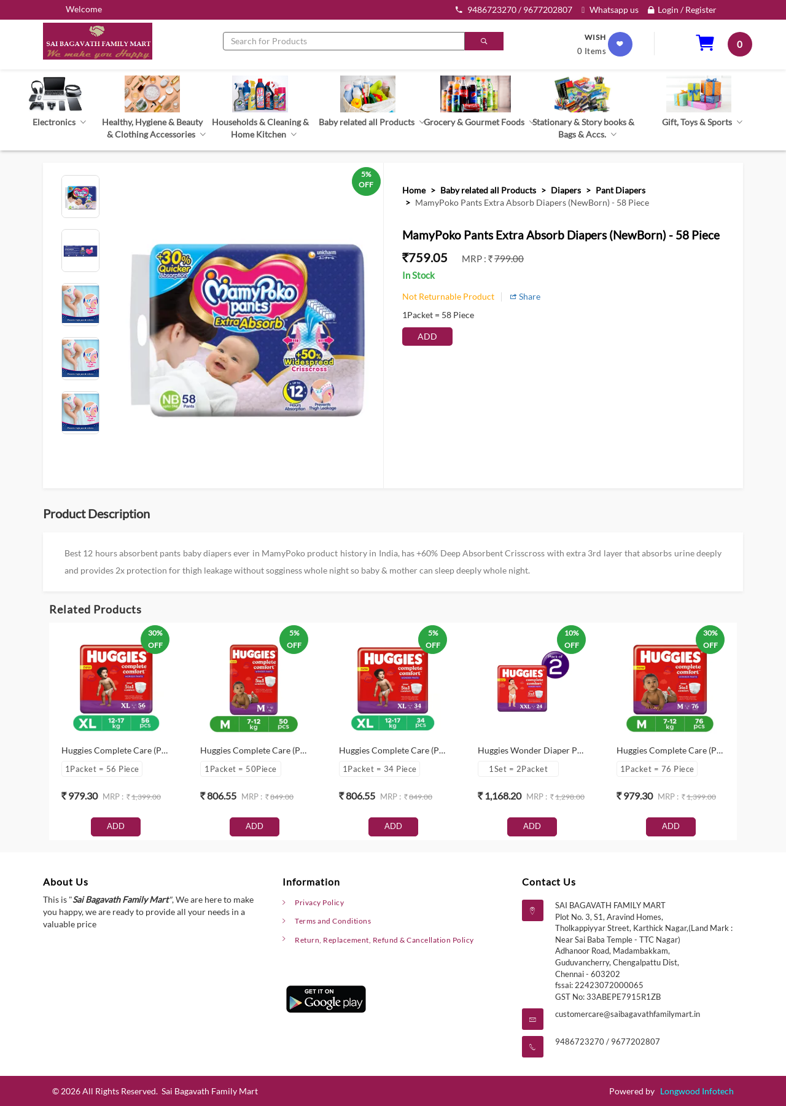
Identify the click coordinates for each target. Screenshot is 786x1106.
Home (414, 190)
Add (427, 336)
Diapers (566, 190)
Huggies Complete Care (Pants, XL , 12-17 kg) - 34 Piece (444, 750)
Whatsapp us (610, 9)
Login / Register (682, 9)
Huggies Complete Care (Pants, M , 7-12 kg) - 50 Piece (301, 750)
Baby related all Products (488, 190)
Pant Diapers (620, 190)
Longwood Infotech (697, 1090)
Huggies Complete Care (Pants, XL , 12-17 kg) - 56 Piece (166, 750)
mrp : (475, 258)
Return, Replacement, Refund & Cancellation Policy (391, 940)
